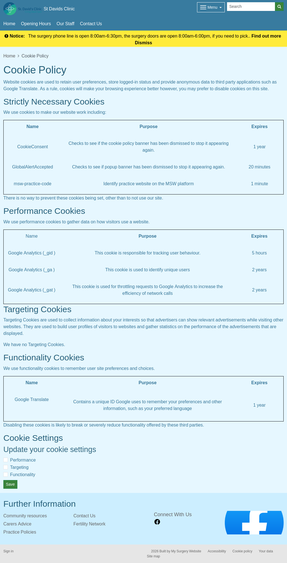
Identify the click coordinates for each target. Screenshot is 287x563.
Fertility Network (89, 524)
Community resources (25, 515)
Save (10, 484)
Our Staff (65, 23)
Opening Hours (36, 23)
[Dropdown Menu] (211, 7)
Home (9, 23)
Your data (266, 551)
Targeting (19, 467)
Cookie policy (242, 551)
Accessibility (217, 551)
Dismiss (143, 42)
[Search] (251, 6)
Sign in (8, 551)
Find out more (266, 36)
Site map (153, 556)
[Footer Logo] (254, 522)
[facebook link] (157, 521)
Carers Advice (17, 524)
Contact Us (91, 23)
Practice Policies (19, 532)
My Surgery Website (186, 551)
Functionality (22, 474)
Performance (23, 460)
